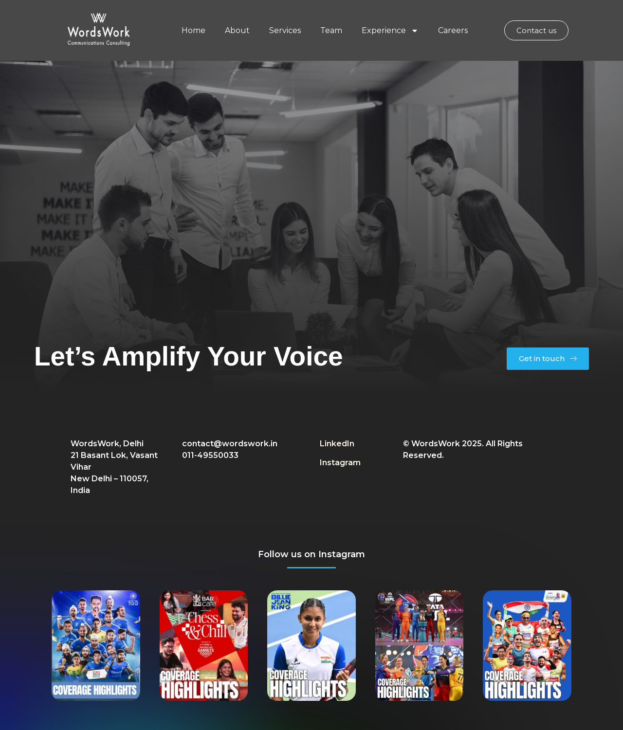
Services (285, 30)
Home (193, 30)
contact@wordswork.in (229, 443)
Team (331, 30)
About (237, 30)
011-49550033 (210, 455)
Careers (453, 30)
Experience (390, 30)
